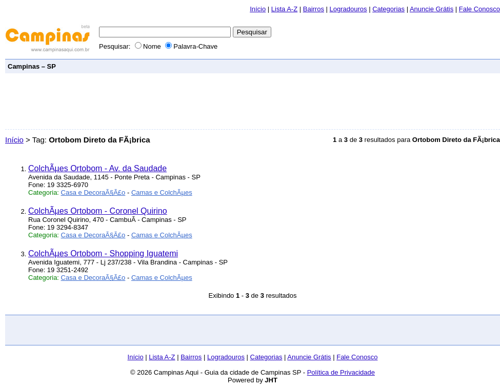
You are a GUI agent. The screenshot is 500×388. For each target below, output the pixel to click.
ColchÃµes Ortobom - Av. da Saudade (97, 168)
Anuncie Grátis (431, 9)
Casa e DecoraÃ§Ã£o (93, 192)
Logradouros (348, 9)
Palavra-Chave (191, 46)
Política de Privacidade (341, 372)
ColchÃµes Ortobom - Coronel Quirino (97, 211)
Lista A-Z (284, 9)
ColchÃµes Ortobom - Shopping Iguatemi (103, 253)
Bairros (313, 9)
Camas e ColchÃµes (161, 192)
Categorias (388, 9)
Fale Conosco (479, 9)
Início (258, 9)
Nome (149, 46)
